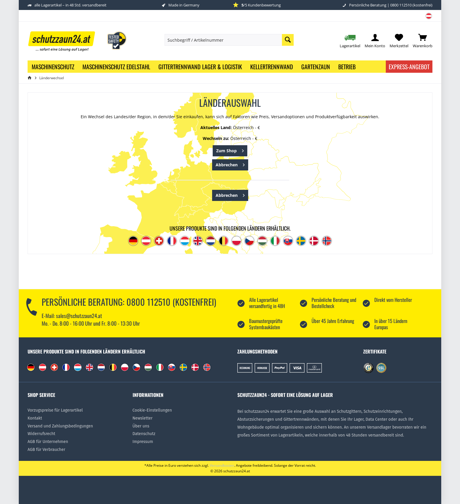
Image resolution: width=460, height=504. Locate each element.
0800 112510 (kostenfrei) (411, 5)
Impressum (143, 441)
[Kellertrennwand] (271, 66)
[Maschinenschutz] (53, 66)
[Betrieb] (347, 66)
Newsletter (143, 418)
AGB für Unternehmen (48, 441)
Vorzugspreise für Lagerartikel (55, 410)
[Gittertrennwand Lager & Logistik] (200, 66)
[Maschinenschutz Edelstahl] (116, 66)
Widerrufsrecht (41, 433)
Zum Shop (230, 149)
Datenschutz (144, 433)
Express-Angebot (409, 66)
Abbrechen (230, 164)
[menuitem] (426, 18)
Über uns (141, 426)
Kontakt (35, 418)
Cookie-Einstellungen (152, 410)
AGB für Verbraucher (46, 449)
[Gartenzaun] (315, 66)
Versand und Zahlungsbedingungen (60, 426)
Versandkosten (222, 465)
